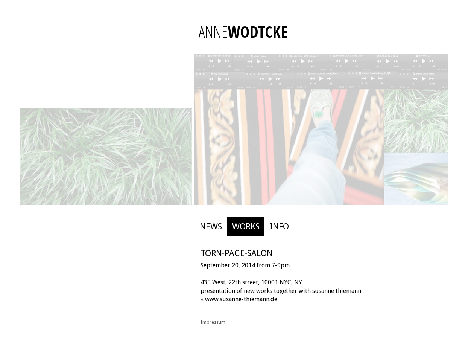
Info (279, 226)
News (211, 226)
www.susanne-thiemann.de (241, 299)
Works (246, 226)
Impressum (213, 322)
